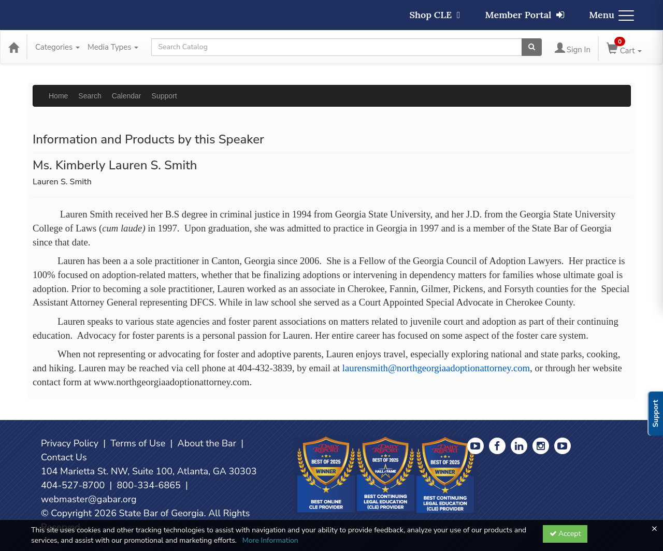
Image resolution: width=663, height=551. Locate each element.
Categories (57, 47)
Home (58, 96)
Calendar (126, 96)
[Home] (13, 47)
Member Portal (525, 15)
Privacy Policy (69, 443)
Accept (565, 534)
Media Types (113, 47)
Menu (611, 15)
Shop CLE (434, 15)
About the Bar (207, 443)
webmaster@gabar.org (89, 499)
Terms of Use (137, 443)
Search (89, 96)
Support (164, 96)
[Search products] (532, 47)
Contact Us (64, 457)
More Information (270, 540)
